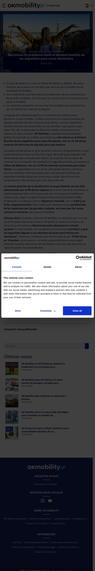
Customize (47, 310)
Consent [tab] (16, 266)
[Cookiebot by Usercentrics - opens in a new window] (78, 258)
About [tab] (78, 266)
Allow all (77, 310)
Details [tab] (47, 266)
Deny (18, 310)
